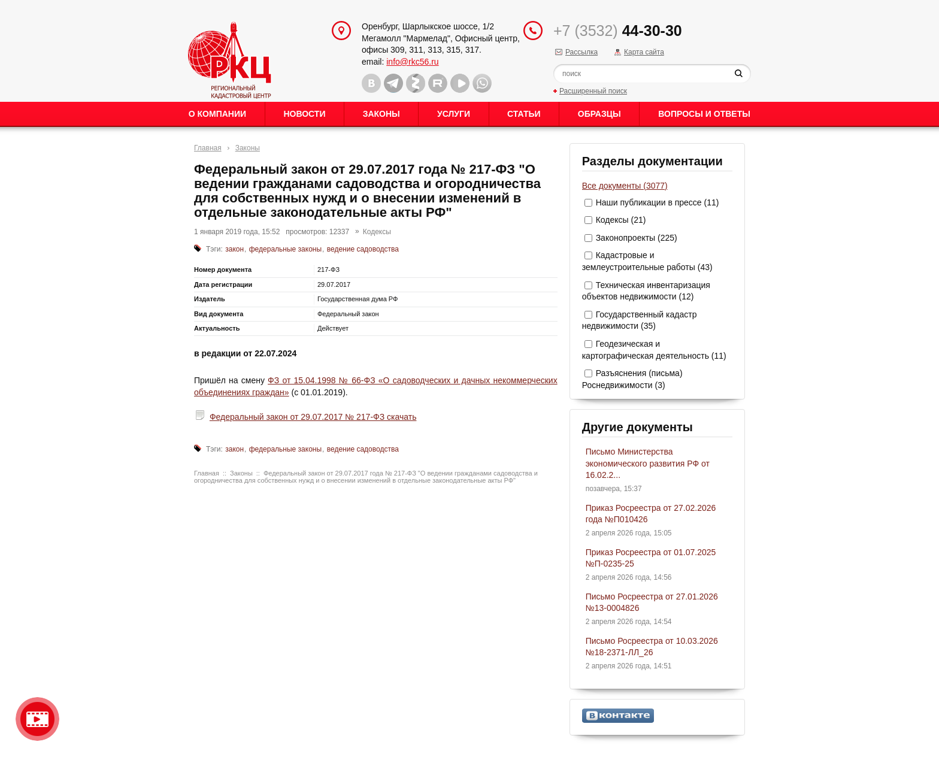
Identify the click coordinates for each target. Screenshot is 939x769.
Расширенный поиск (593, 91)
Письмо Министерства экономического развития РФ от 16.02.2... (648, 463)
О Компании (217, 114)
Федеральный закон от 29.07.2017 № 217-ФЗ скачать (313, 417)
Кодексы (377, 232)
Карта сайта (644, 52)
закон (234, 249)
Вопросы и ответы (704, 114)
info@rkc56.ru (412, 61)
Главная (208, 148)
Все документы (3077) (625, 185)
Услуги (453, 114)
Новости (304, 114)
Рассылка (581, 52)
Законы (381, 114)
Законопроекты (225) (636, 238)
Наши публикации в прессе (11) (657, 202)
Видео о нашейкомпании (37, 719)
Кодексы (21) (621, 220)
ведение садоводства (363, 249)
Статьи (524, 114)
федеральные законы (285, 249)
